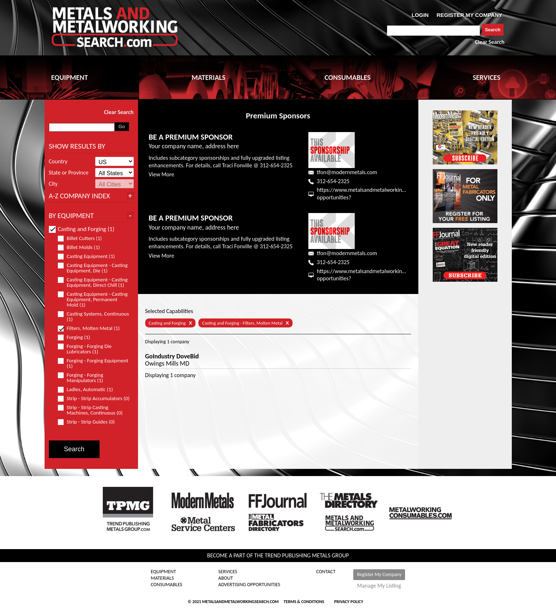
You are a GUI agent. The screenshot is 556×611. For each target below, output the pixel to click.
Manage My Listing (379, 586)
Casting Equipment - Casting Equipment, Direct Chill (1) (94, 282)
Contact (326, 571)
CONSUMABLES (348, 77)
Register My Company (379, 574)
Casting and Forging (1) (82, 229)
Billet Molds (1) (82, 247)
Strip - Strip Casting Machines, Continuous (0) (93, 410)
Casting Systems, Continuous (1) (93, 316)
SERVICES (486, 77)
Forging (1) (77, 337)
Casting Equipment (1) (89, 256)
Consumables (167, 584)
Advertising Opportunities (249, 584)
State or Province (68, 173)
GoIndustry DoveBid (172, 356)
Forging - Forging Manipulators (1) (83, 377)
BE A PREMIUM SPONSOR (191, 137)
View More (161, 174)
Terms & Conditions (304, 601)
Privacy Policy (348, 601)
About (225, 578)
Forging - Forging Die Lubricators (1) (85, 349)
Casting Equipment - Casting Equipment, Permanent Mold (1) (93, 299)
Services (227, 571)
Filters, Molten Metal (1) (92, 328)
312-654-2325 (333, 181)
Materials (162, 578)
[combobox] (433, 31)
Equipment (163, 571)
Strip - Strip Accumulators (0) (94, 398)
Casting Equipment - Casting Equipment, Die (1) (93, 268)
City (53, 184)
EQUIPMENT (69, 77)
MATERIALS (208, 77)
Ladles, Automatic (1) (88, 389)
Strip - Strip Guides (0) (89, 422)
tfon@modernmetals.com (347, 172)
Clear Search (490, 42)
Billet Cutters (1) (83, 238)
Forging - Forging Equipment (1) (93, 363)
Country (58, 161)
